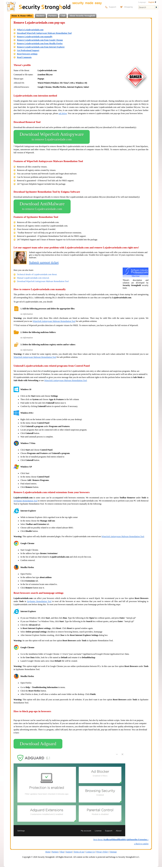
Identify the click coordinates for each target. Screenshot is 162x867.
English (152, 2)
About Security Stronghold (82, 15)
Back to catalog (141, 843)
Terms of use (79, 852)
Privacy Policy (102, 852)
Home (47, 852)
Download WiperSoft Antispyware (52, 137)
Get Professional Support (28, 50)
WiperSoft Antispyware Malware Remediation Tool (54, 321)
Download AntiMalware (42, 206)
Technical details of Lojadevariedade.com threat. (37, 274)
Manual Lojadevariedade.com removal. (33, 278)
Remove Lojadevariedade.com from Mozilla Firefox (40, 43)
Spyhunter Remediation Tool (25, 501)
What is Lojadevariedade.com (30, 29)
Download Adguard (38, 743)
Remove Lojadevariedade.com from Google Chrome (40, 40)
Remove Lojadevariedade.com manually (34, 36)
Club (63, 15)
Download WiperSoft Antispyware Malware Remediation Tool (44, 33)
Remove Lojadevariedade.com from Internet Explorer (41, 47)
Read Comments (24, 57)
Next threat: (120, 839)
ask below (63, 113)
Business (40, 15)
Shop (62, 852)
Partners (52, 15)
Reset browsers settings (27, 54)
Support (69, 852)
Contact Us (90, 852)
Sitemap (113, 852)
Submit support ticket (44, 262)
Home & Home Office (22, 15)
